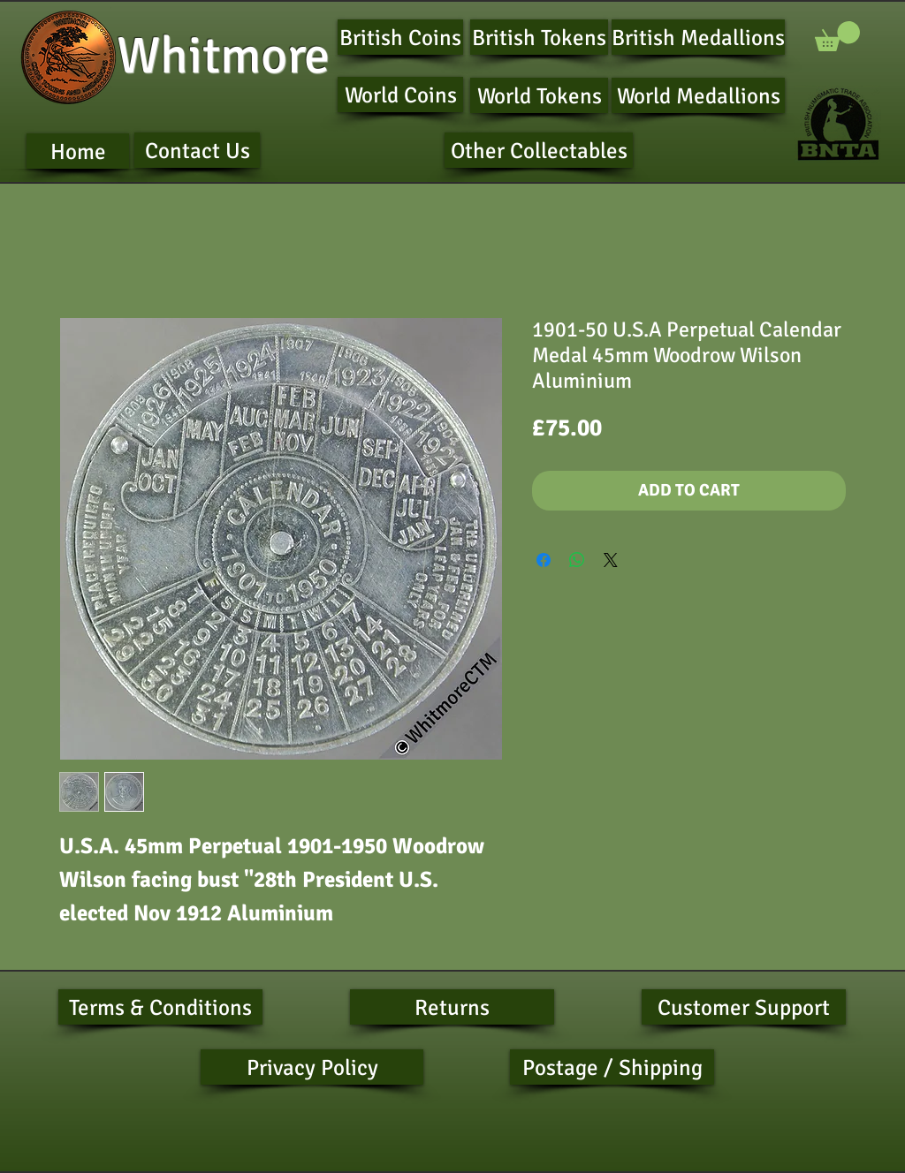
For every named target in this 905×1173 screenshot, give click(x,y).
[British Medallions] (698, 37)
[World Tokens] (539, 95)
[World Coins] (400, 94)
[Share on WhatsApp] (577, 560)
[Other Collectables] (539, 150)
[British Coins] (400, 37)
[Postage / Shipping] (612, 1067)
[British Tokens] (539, 37)
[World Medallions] (698, 95)
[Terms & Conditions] (160, 1007)
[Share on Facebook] (543, 560)
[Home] (78, 151)
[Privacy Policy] (312, 1067)
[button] (837, 36)
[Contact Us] (197, 150)
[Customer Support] (744, 1007)
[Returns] (452, 1007)
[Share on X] (610, 560)
